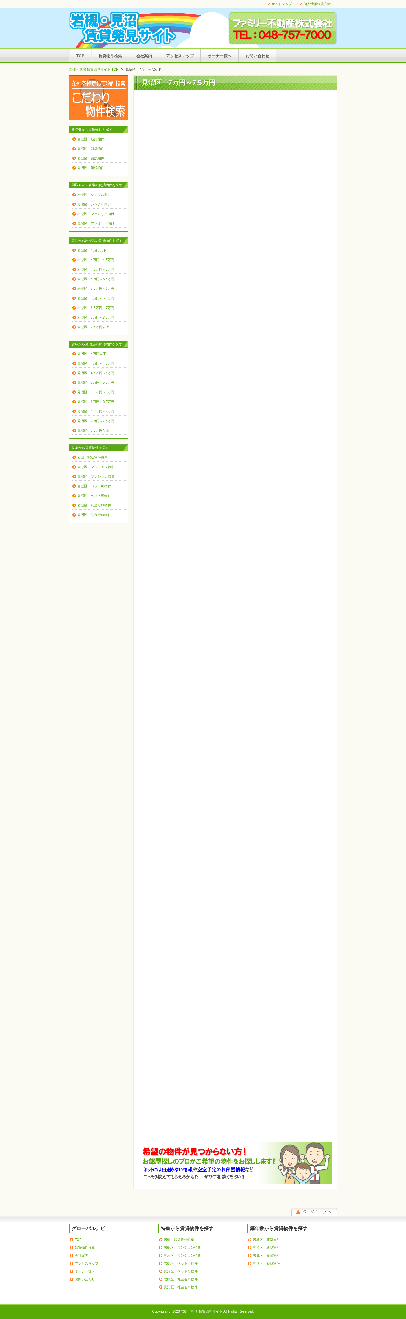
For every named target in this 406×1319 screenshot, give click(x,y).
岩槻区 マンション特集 (95, 467)
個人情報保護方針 (317, 4)
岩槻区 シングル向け (94, 195)
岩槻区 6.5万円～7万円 (95, 308)
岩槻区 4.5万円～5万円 (95, 269)
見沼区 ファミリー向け (95, 223)
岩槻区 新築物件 (90, 139)
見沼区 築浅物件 (90, 168)
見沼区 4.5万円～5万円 (95, 373)
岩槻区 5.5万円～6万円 (95, 289)
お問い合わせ (257, 56)
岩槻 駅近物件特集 (92, 457)
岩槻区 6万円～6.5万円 (95, 298)
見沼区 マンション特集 (95, 477)
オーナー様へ (219, 56)
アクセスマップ (180, 56)
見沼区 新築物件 (90, 149)
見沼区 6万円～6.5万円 (95, 402)
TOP (80, 56)
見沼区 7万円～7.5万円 (95, 421)
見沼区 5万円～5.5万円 (95, 383)
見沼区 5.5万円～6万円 (95, 392)
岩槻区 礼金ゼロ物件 (94, 505)
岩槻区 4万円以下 (91, 250)
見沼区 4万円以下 (91, 354)
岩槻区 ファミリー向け (95, 214)
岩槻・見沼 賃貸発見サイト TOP (93, 69)
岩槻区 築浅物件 (90, 158)
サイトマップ (282, 4)
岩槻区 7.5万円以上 (93, 327)
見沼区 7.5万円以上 (93, 431)
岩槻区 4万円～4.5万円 (95, 260)
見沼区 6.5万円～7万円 (95, 411)
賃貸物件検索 (110, 56)
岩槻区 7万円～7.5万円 (95, 317)
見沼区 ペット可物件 (94, 496)
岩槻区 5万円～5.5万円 (95, 279)
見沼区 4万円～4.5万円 (95, 363)
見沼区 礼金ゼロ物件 (94, 515)
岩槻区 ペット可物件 (94, 486)
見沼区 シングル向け (94, 204)
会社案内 (144, 56)
